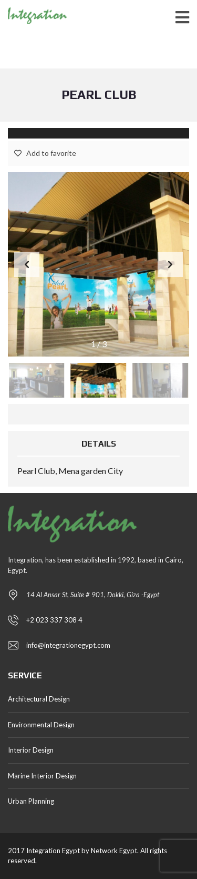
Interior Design (31, 750)
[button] (170, 264)
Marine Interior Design (42, 776)
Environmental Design (41, 724)
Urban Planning (31, 801)
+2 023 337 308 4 (54, 620)
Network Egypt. (115, 850)
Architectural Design (39, 699)
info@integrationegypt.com (68, 645)
